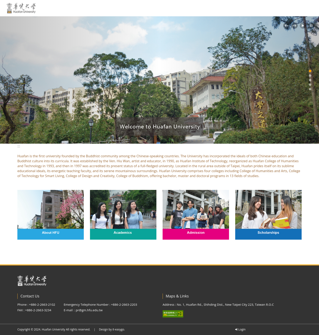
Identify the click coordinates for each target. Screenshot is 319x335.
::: (130, 8)
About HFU (162, 8)
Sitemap (277, 8)
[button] (286, 25)
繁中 (260, 8)
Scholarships (239, 8)
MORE (308, 8)
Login (240, 329)
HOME (141, 8)
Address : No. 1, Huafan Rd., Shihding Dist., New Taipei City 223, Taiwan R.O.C (218, 304)
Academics (188, 8)
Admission (212, 8)
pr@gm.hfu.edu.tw (89, 310)
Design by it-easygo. (112, 329)
